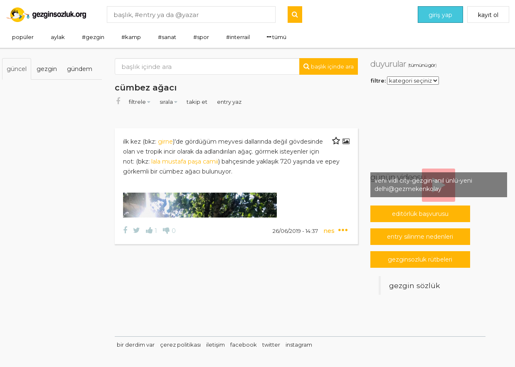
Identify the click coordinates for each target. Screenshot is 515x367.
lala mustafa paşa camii (184, 161)
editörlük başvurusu (420, 214)
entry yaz (229, 101)
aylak (58, 37)
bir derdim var (136, 344)
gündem (79, 69)
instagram (299, 344)
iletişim (215, 344)
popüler (23, 37)
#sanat (167, 37)
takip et (198, 101)
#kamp (131, 37)
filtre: (378, 80)
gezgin (47, 69)
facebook (243, 344)
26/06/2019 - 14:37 (296, 231)
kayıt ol (488, 15)
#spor (201, 37)
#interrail (238, 37)
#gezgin (93, 37)
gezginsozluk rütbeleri (420, 259)
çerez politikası (180, 344)
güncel (17, 69)
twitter (271, 344)
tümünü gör (422, 65)
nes (329, 231)
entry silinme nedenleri (420, 236)
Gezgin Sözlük (414, 285)
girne (165, 141)
